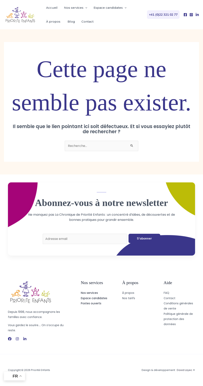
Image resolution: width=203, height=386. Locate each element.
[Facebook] (185, 14)
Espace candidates (110, 8)
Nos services (75, 8)
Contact (87, 21)
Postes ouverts (91, 303)
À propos (53, 21)
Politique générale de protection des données (178, 319)
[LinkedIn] (197, 14)
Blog (71, 21)
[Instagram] (191, 14)
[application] (85, 8)
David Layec (184, 370)
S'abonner (144, 238)
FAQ (166, 293)
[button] (163, 14)
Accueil (52, 8)
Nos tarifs (128, 298)
